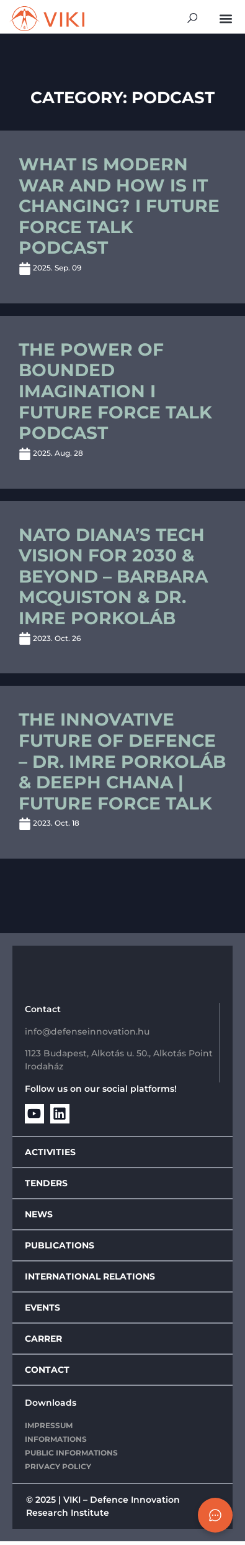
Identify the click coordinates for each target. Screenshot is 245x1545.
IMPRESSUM (49, 1429)
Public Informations (71, 1457)
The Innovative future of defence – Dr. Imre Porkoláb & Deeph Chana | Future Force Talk (122, 765)
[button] (225, 18)
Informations (56, 1443)
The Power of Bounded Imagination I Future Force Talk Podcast (115, 395)
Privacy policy (58, 1470)
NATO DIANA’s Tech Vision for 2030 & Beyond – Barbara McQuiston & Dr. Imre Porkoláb (113, 580)
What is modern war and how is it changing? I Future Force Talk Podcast (119, 210)
